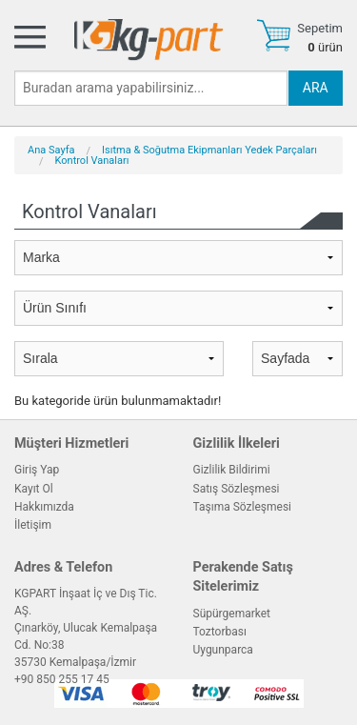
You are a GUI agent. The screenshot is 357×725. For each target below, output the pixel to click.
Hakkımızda (44, 507)
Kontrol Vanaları (92, 160)
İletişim (32, 525)
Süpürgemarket (232, 613)
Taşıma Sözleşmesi (242, 507)
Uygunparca (223, 649)
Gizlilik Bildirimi (231, 469)
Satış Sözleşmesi (236, 488)
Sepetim (320, 28)
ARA (315, 87)
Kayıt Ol (33, 488)
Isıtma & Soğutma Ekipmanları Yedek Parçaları (209, 150)
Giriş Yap (36, 469)
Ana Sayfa (51, 150)
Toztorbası (220, 631)
